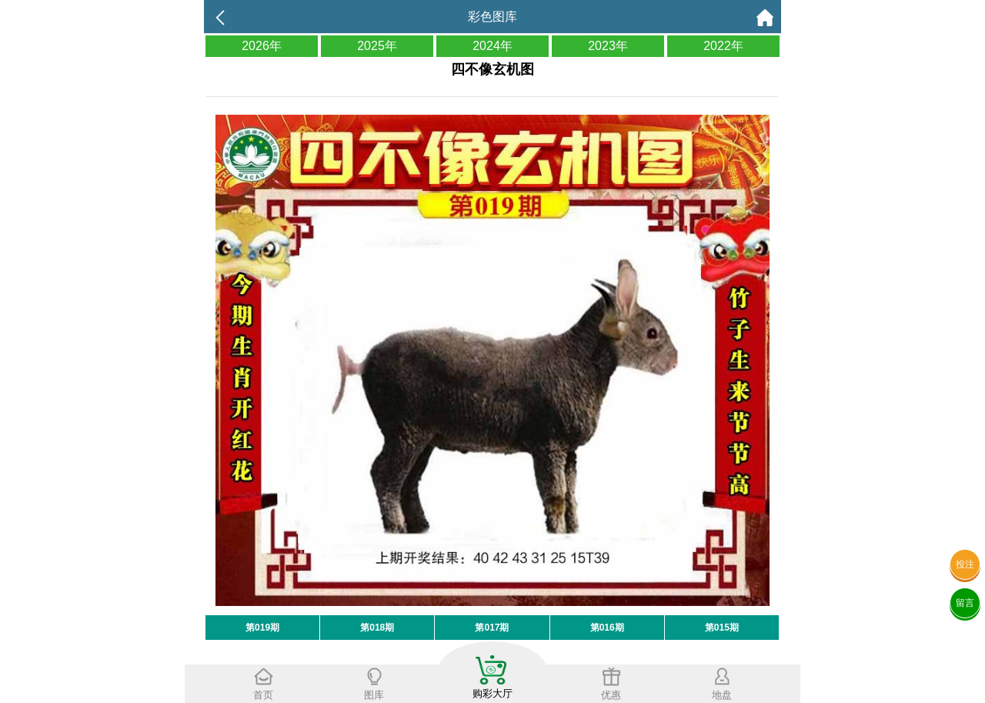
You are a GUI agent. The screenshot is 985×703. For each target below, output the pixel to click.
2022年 (723, 45)
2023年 (608, 45)
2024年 (492, 45)
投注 (965, 564)
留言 (965, 603)
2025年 (377, 45)
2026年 (262, 45)
